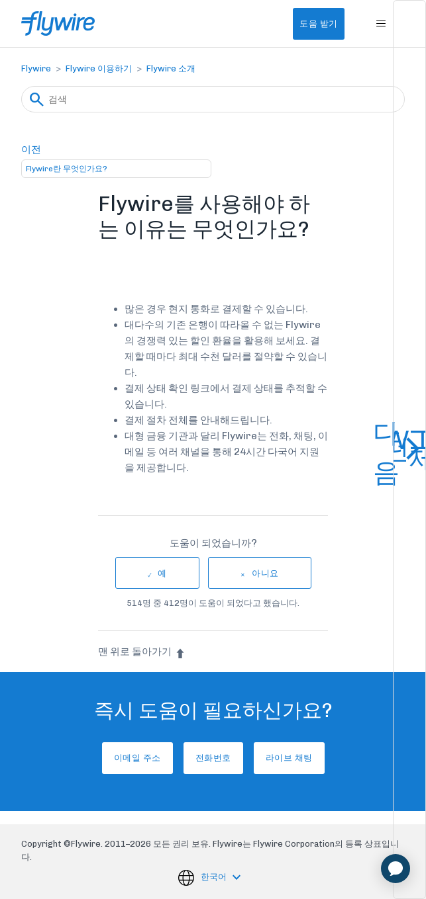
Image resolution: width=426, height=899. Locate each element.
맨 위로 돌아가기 (142, 652)
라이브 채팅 (289, 758)
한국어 (215, 877)
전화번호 (213, 758)
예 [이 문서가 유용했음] (162, 573)
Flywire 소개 (170, 68)
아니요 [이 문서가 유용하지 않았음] (265, 573)
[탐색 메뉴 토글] (381, 24)
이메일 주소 (137, 758)
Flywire (36, 68)
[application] (395, 868)
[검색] (213, 99)
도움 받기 (318, 23)
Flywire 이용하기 (99, 68)
